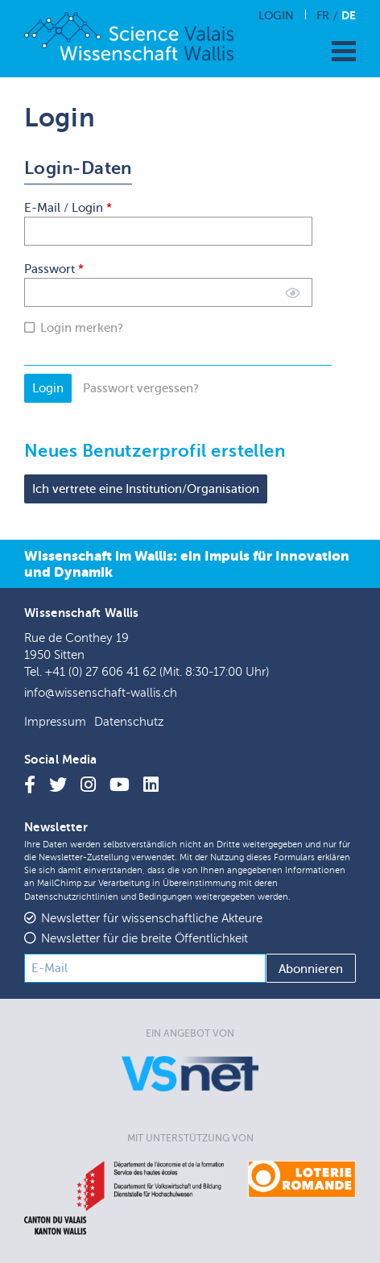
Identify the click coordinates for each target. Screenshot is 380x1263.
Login (276, 16)
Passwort (54, 269)
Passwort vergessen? (141, 388)
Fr (322, 16)
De (348, 15)
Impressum (55, 722)
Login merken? (81, 327)
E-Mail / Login (68, 207)
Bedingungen (165, 897)
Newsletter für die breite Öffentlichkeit (144, 939)
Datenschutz (128, 722)
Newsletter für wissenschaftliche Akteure (151, 919)
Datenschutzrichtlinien (71, 897)
